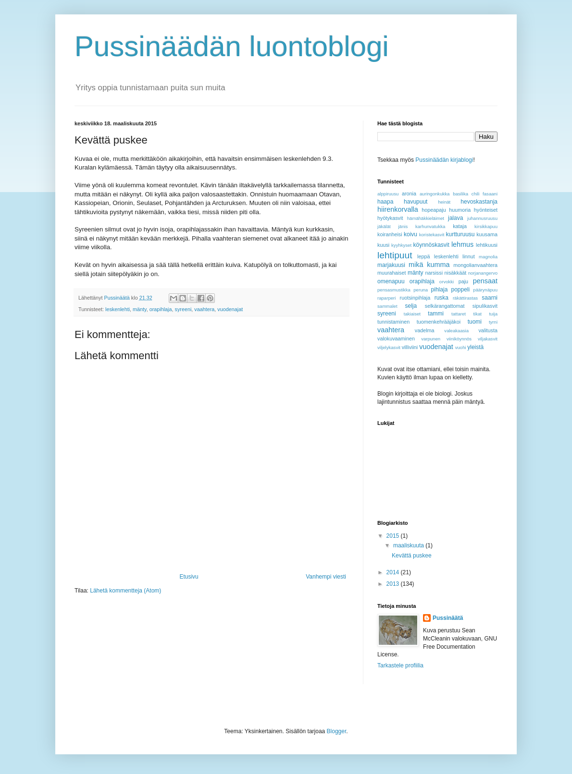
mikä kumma (429, 264)
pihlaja (439, 289)
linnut (468, 256)
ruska (441, 297)
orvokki (446, 281)
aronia (409, 193)
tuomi (475, 321)
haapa (385, 201)
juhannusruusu (482, 218)
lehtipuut (394, 255)
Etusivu (188, 576)
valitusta (487, 330)
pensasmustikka (393, 289)
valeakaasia (456, 330)
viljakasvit (487, 338)
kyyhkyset (401, 245)
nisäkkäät (456, 273)
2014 (393, 572)
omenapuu (391, 281)
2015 (393, 535)
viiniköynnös (459, 338)
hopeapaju (434, 210)
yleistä (475, 347)
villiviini (410, 347)
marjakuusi (391, 265)
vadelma (425, 330)
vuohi (460, 347)
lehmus (462, 244)
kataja (460, 226)
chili (476, 193)
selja (411, 305)
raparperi (386, 298)
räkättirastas (465, 298)
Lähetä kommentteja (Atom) (125, 590)
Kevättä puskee (412, 555)
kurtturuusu (460, 234)
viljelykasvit (388, 347)
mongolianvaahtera (475, 265)
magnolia (488, 256)
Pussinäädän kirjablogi (444, 160)
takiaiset (412, 313)
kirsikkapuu (485, 226)
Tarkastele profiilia (400, 665)
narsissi (434, 273)
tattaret (458, 313)
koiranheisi (389, 234)
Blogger (337, 731)
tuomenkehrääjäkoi (438, 322)
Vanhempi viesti (326, 576)
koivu (410, 234)
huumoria (460, 210)
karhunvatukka (430, 226)
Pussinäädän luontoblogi (232, 46)
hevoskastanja (478, 201)
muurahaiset (391, 273)
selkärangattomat (445, 306)
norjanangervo (482, 273)
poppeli (460, 289)
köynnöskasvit (431, 245)
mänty (140, 309)
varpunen (430, 338)
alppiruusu (387, 193)
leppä (423, 256)
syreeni (182, 309)
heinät (444, 202)
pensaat (485, 281)
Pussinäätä (448, 618)
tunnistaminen (393, 322)
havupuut (415, 201)
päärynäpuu (485, 289)
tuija (493, 313)
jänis (403, 226)
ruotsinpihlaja (415, 298)
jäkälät (384, 226)
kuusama (486, 234)
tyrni (493, 322)
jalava (455, 218)
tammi (436, 313)
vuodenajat (230, 309)
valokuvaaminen (396, 338)
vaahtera (204, 309)
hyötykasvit (390, 218)
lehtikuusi (486, 245)
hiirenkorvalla (397, 209)
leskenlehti (117, 309)
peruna (420, 289)
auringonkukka (434, 193)
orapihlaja (160, 309)
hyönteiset (485, 210)
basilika (460, 193)
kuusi (383, 245)
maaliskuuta (409, 545)
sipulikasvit (485, 306)
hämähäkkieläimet (425, 218)
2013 (393, 583)
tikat (477, 313)
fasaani (490, 193)
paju (463, 281)
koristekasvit (432, 234)
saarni (489, 297)
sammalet (387, 306)
